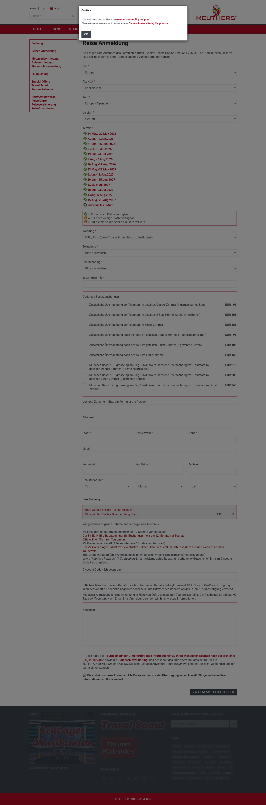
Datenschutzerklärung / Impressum (149, 23)
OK (86, 34)
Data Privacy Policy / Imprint (133, 19)
